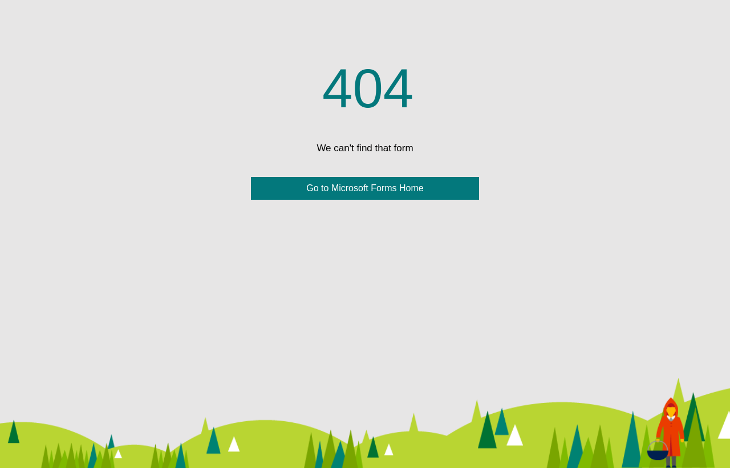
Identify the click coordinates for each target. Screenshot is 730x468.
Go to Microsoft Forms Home (364, 188)
